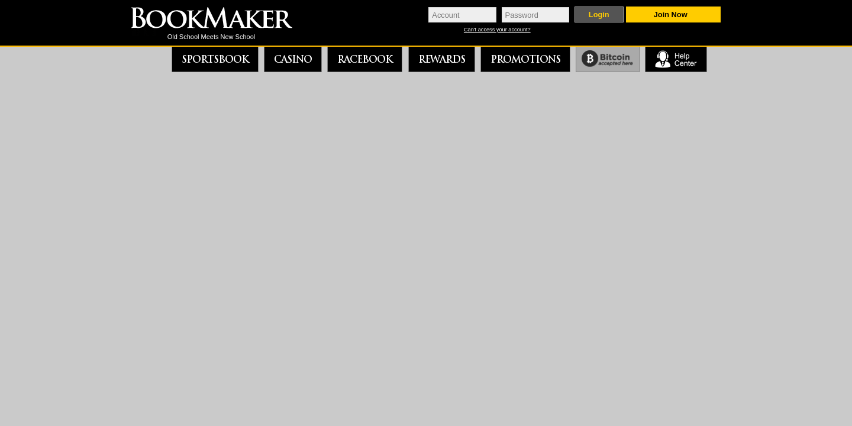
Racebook (364, 59)
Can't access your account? (497, 30)
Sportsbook (215, 59)
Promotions (525, 59)
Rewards (441, 59)
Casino (293, 59)
